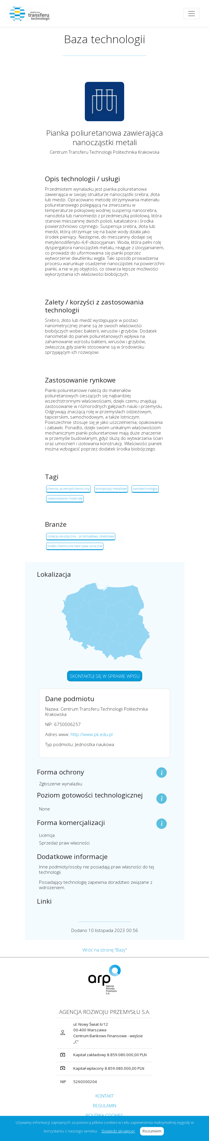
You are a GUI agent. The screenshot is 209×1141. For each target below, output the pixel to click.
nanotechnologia (145, 488)
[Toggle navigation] (192, 13)
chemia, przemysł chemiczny (68, 488)
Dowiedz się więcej (118, 1131)
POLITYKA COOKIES (104, 1115)
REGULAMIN (104, 1105)
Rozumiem (153, 1131)
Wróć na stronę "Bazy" (104, 950)
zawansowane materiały (64, 498)
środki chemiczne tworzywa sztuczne (74, 546)
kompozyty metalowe (111, 488)
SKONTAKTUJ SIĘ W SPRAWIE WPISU (105, 676)
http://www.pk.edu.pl (92, 734)
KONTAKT (104, 1096)
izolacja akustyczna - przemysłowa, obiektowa (80, 536)
